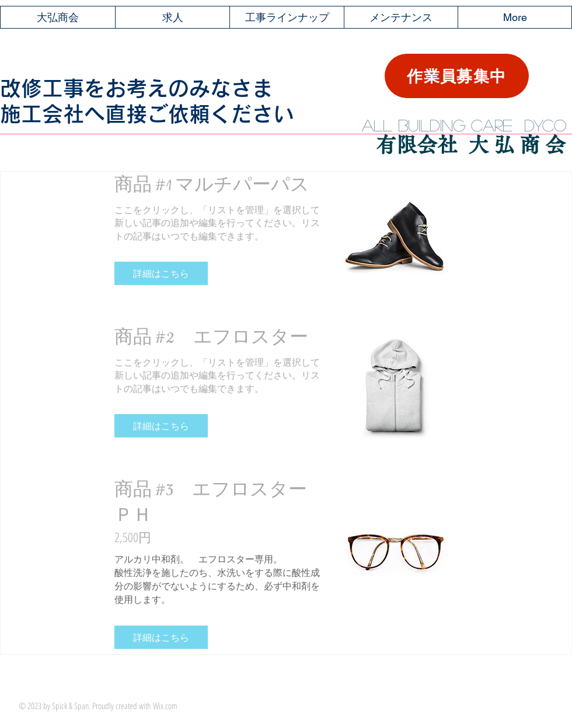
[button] (161, 273)
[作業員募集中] (457, 76)
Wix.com (165, 705)
